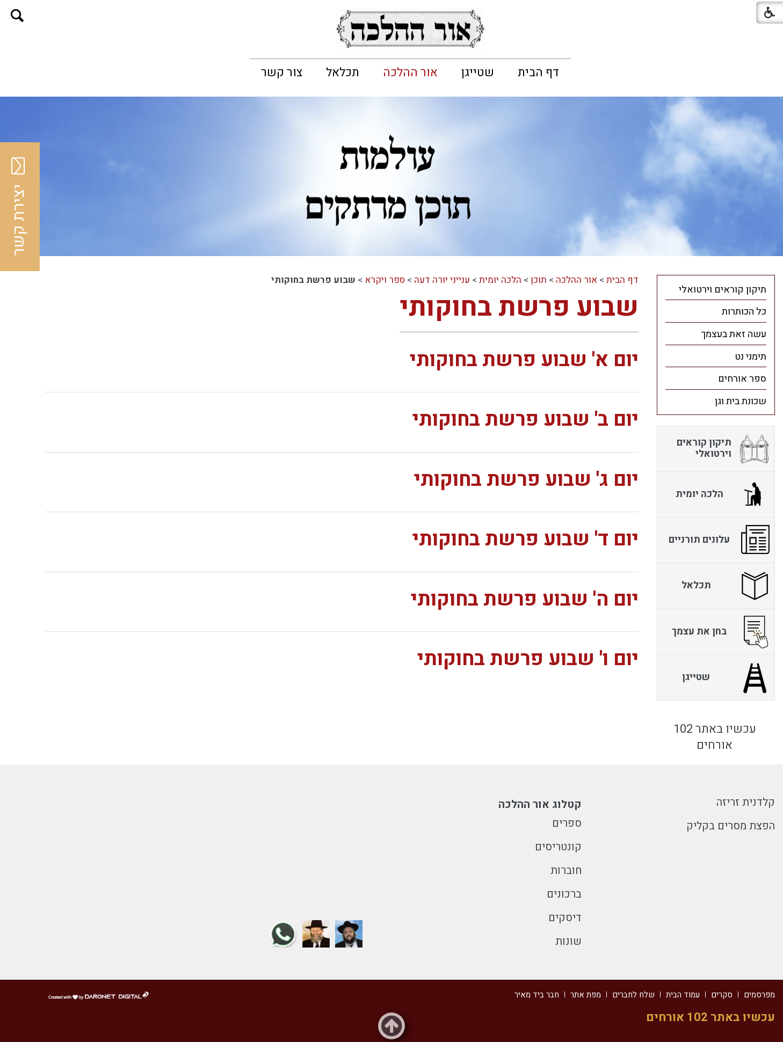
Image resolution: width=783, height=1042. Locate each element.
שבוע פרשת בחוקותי (519, 307)
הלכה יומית (500, 280)
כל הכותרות (744, 311)
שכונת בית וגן (740, 401)
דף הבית (538, 72)
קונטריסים (558, 847)
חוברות (566, 870)
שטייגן (477, 72)
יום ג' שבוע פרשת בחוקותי (526, 479)
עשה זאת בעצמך (733, 334)
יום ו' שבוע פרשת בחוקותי (528, 659)
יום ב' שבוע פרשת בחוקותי (525, 419)
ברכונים (564, 894)
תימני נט (750, 356)
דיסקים (565, 918)
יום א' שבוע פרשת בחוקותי (524, 360)
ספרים (567, 823)
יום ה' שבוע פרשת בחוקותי (525, 599)
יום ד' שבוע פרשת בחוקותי (525, 539)
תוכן (539, 280)
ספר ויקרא (385, 280)
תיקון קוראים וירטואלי (722, 289)
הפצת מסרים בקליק (730, 826)
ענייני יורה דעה (442, 280)
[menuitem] (538, 72)
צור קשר (281, 72)
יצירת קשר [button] (19, 206)
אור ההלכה (410, 72)
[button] (17, 15)
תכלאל (342, 72)
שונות (568, 941)
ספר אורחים (742, 378)
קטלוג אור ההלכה (540, 804)
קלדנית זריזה (745, 802)
